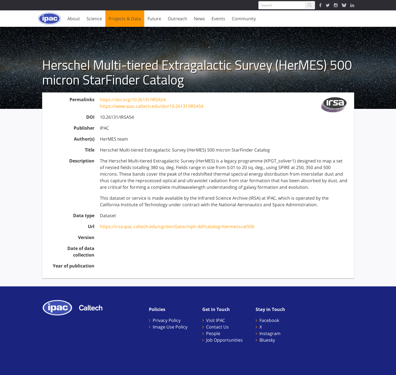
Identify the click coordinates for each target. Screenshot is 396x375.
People (213, 333)
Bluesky (267, 340)
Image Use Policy (170, 327)
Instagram (270, 333)
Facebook (269, 320)
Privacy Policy (167, 320)
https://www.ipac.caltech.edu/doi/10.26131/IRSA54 (151, 106)
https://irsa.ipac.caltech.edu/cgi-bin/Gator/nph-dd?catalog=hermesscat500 (177, 226)
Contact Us (217, 327)
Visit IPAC (215, 320)
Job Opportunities (224, 340)
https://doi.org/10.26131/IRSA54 (133, 100)
